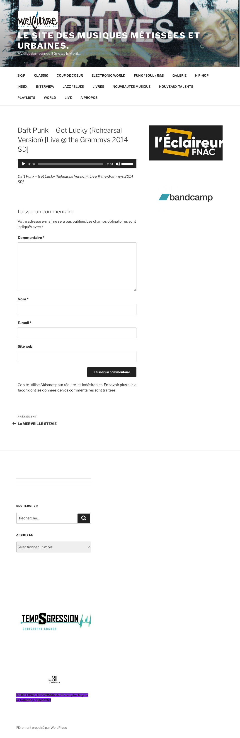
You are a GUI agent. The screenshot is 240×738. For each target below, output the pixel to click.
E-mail (24, 323)
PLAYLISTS (26, 97)
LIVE (68, 97)
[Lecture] (23, 164)
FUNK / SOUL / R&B (149, 75)
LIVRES (98, 86)
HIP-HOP (202, 75)
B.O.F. (21, 75)
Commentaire (31, 238)
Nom (23, 299)
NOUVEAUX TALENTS (176, 86)
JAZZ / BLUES (73, 86)
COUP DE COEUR (70, 75)
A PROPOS (88, 97)
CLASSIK (41, 75)
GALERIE (179, 75)
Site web (25, 346)
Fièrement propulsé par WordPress (41, 727)
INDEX (22, 86)
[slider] (70, 164)
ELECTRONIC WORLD (108, 75)
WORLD (50, 97)
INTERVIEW (45, 86)
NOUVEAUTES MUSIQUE (131, 86)
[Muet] (118, 164)
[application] (77, 163)
